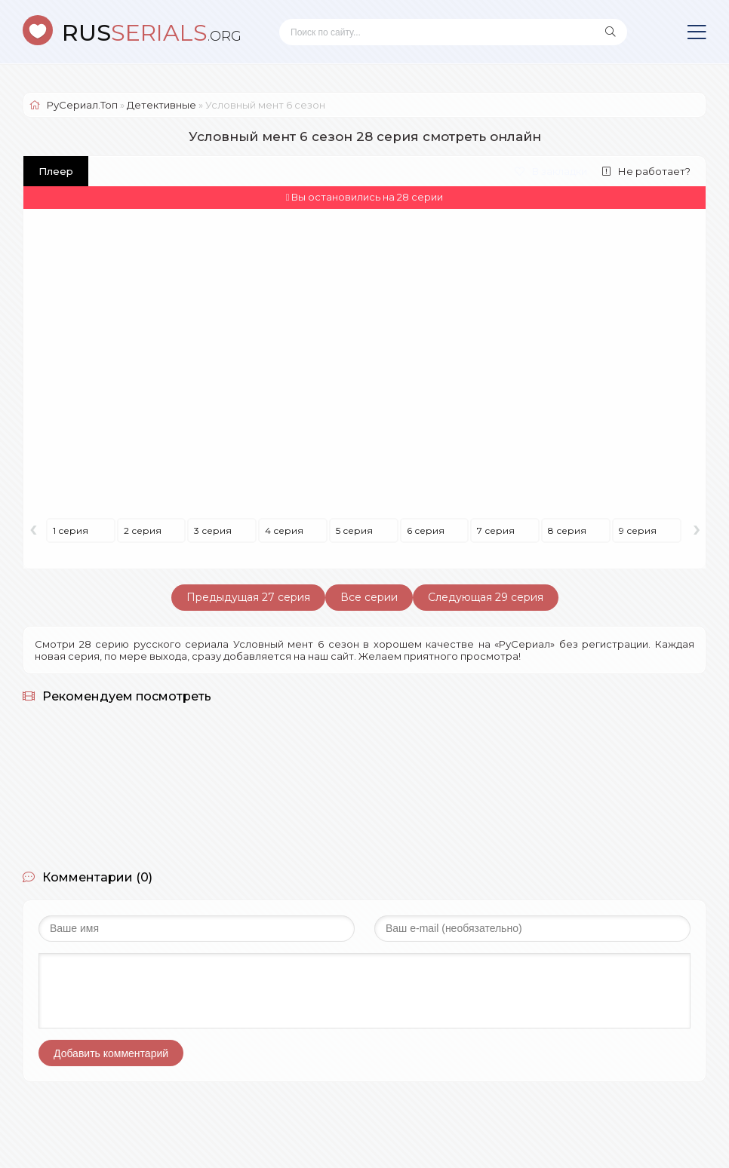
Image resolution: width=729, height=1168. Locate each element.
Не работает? (646, 171)
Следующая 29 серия (485, 597)
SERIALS (151, 33)
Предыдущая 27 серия (248, 597)
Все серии (369, 597)
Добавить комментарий (111, 1053)
